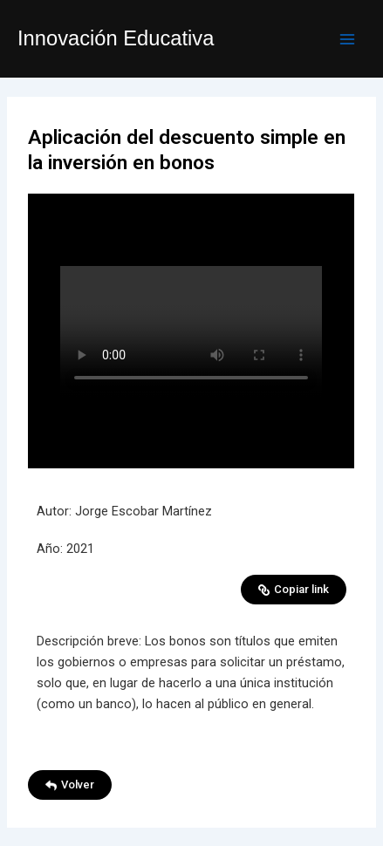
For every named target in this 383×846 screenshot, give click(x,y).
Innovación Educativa (115, 38)
